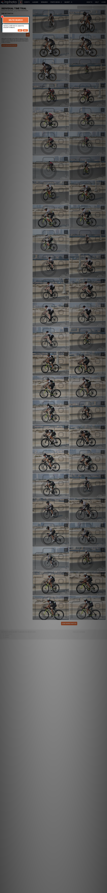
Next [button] (25, 30)
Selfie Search (16, 20)
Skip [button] (20, 30)
